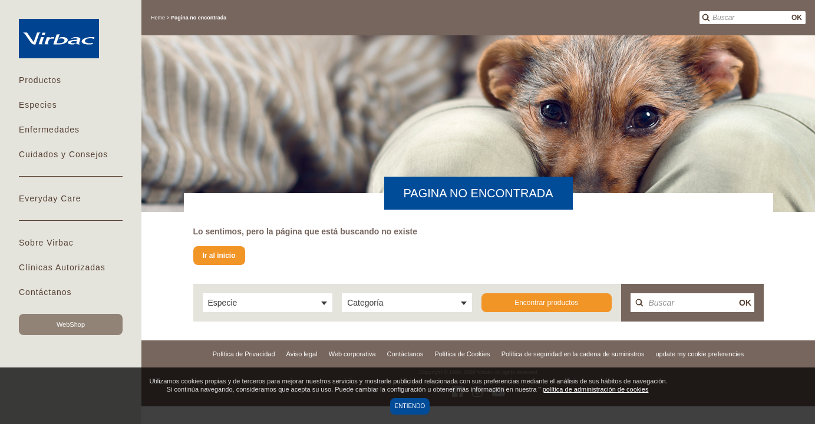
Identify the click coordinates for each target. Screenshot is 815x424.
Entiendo (410, 406)
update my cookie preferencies (699, 353)
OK (796, 18)
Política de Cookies (462, 353)
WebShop (71, 324)
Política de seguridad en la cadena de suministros (573, 353)
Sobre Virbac (46, 242)
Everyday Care (50, 198)
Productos (40, 80)
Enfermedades (49, 129)
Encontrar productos (546, 303)
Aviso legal (302, 353)
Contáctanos (45, 292)
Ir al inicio (219, 255)
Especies (38, 105)
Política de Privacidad (244, 353)
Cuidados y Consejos (63, 154)
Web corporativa (352, 353)
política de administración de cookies (596, 389)
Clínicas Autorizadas (62, 267)
